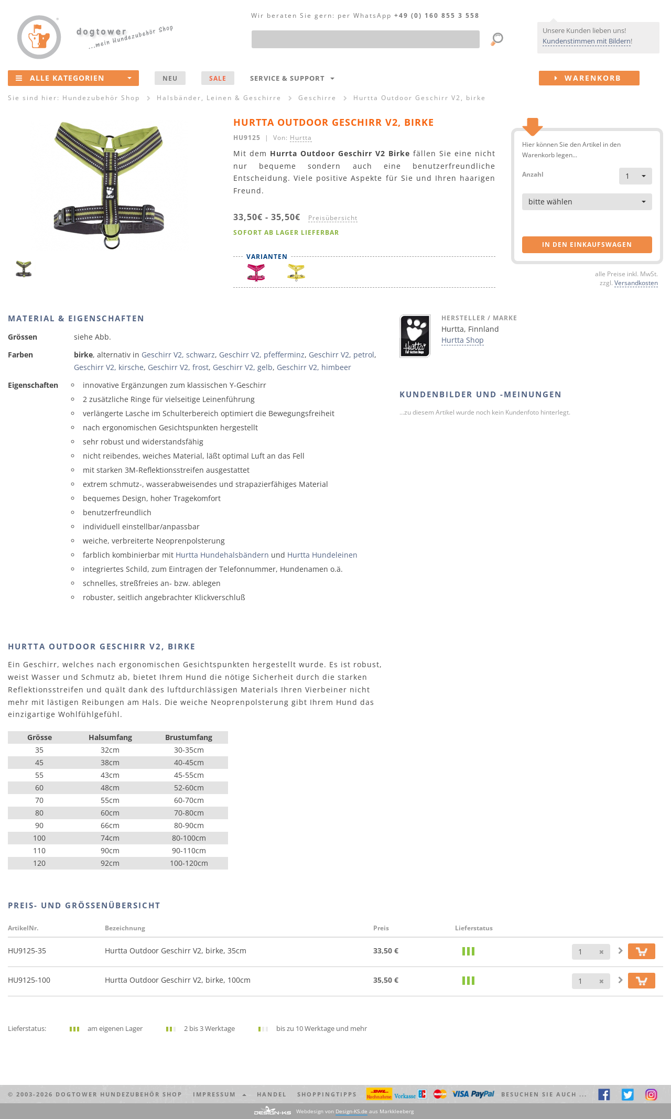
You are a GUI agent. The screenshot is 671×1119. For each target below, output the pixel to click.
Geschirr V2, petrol (341, 355)
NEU (170, 78)
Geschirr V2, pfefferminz (262, 355)
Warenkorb (597, 78)
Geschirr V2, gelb (243, 367)
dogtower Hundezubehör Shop (119, 1094)
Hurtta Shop (462, 340)
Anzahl (533, 174)
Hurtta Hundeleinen (322, 555)
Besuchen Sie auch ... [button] (544, 1094)
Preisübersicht (333, 217)
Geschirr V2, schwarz (178, 355)
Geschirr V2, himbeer (314, 367)
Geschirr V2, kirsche (109, 367)
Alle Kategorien (74, 77)
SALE (217, 78)
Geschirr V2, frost (178, 367)
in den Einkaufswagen (587, 244)
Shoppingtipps (327, 1094)
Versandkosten (636, 282)
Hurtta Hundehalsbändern (222, 555)
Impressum (219, 1094)
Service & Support (292, 78)
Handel (272, 1094)
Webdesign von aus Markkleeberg (355, 1111)
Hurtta (301, 137)
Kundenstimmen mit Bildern (587, 41)
